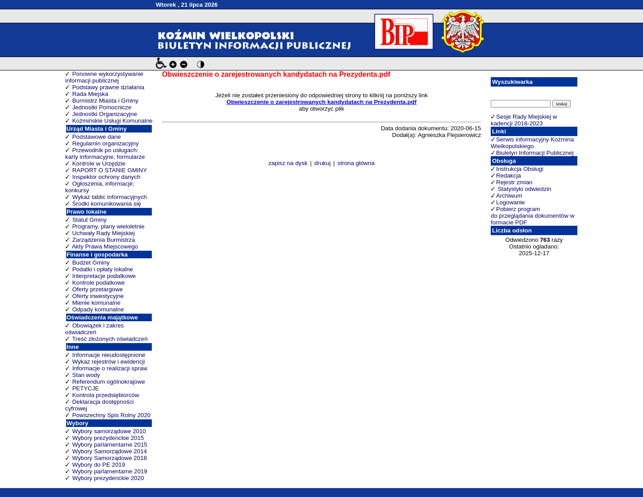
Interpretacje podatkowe (104, 276)
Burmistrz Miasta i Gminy (105, 100)
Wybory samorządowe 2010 (109, 431)
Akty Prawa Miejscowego (105, 246)
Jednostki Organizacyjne (104, 114)
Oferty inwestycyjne (98, 296)
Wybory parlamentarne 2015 (109, 444)
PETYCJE (85, 388)
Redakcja (508, 175)
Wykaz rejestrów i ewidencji (108, 361)
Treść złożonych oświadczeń (109, 338)
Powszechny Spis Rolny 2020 (111, 415)
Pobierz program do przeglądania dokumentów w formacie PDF (532, 216)
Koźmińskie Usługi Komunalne (112, 120)
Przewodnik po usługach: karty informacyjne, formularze (105, 153)
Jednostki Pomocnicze (102, 107)
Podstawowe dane (96, 136)
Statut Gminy (89, 219)
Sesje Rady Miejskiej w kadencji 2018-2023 (524, 120)
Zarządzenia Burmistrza (103, 239)
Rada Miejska (90, 94)
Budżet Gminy (91, 262)
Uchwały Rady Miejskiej (103, 233)
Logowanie (510, 202)
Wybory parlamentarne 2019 (109, 471)
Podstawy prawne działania (108, 87)
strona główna (356, 163)
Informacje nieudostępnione (109, 355)
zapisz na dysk (287, 163)
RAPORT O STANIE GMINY (109, 170)
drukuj (322, 163)
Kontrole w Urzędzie (98, 163)
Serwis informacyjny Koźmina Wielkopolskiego (532, 142)
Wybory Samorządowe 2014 (109, 451)
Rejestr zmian (514, 182)
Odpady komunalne (98, 309)
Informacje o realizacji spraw (109, 368)
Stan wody (86, 375)
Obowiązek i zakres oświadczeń (94, 328)
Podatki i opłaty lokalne (102, 269)
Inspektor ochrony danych (106, 177)
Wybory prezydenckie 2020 (108, 478)
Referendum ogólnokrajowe (108, 381)
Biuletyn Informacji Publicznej (534, 152)
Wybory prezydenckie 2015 (108, 438)
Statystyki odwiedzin (523, 189)
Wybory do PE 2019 (98, 464)
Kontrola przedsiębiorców (105, 395)
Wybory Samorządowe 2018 (109, 458)
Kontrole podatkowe (98, 282)
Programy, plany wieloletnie (108, 226)
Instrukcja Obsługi (519, 169)
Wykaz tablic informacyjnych (109, 197)
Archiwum (509, 195)
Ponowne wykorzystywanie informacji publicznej (104, 77)
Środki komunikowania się (106, 203)
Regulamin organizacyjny (105, 143)
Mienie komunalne (96, 302)
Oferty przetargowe (97, 289)
